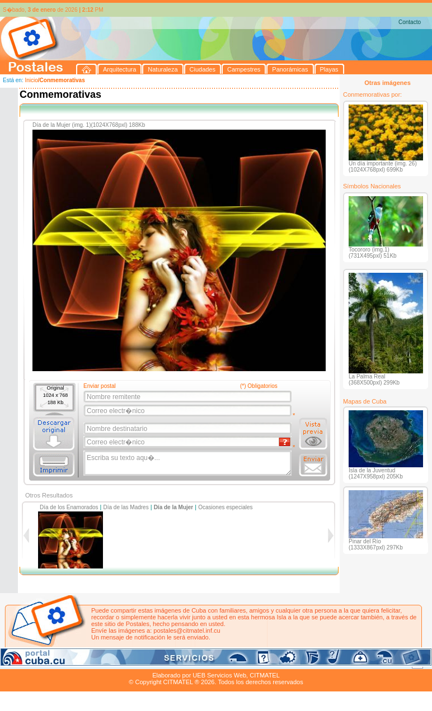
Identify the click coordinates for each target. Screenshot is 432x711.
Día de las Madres (126, 507)
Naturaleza (72, 662)
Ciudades (105, 662)
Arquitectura (35, 662)
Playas (212, 662)
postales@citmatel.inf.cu (186, 630)
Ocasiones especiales (225, 507)
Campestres (139, 662)
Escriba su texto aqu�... (188, 463)
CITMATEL (265, 675)
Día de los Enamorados (69, 507)
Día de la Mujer (174, 507)
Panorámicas (180, 662)
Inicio (31, 80)
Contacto (409, 22)
